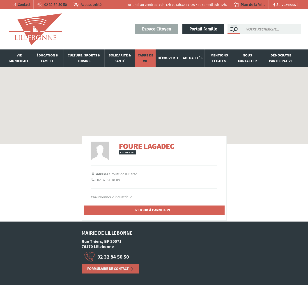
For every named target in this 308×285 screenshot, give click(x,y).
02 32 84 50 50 (52, 4)
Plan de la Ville (249, 4)
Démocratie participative (281, 58)
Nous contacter (247, 58)
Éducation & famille (47, 58)
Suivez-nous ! (285, 4)
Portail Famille (203, 29)
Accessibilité (87, 4)
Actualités (192, 58)
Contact (20, 4)
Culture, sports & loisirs (84, 58)
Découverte (168, 58)
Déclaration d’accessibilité (57, 274)
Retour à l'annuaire (153, 210)
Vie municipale (19, 58)
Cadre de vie (145, 58)
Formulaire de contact (108, 270)
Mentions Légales (20, 274)
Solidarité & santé (120, 58)
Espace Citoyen (156, 29)
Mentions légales (219, 58)
